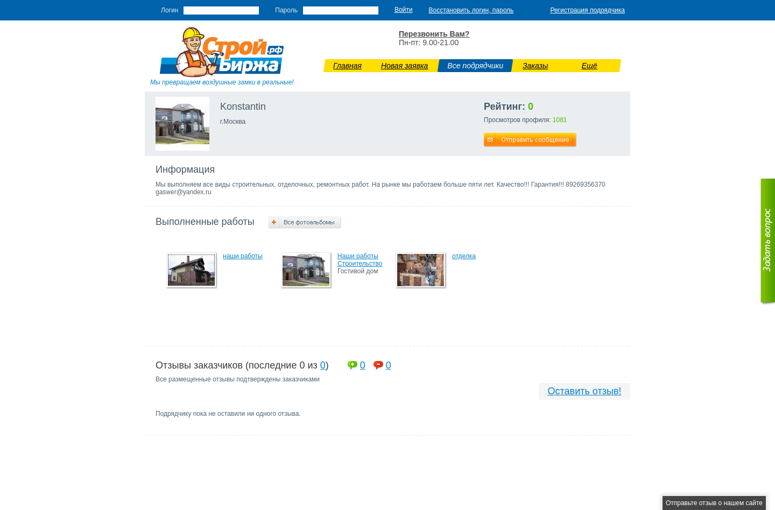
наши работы (243, 256)
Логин (169, 10)
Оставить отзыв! (585, 391)
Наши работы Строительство (360, 259)
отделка (464, 256)
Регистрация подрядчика (587, 10)
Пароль (286, 10)
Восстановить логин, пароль (471, 10)
